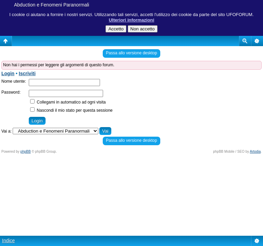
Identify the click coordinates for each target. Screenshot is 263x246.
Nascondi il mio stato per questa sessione (71, 110)
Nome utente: (13, 81)
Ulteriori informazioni (131, 20)
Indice (8, 240)
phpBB (26, 151)
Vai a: (6, 131)
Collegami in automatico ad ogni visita (68, 102)
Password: (11, 92)
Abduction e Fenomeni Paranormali (51, 5)
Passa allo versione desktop (131, 53)
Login (7, 73)
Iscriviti (27, 73)
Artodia (255, 151)
